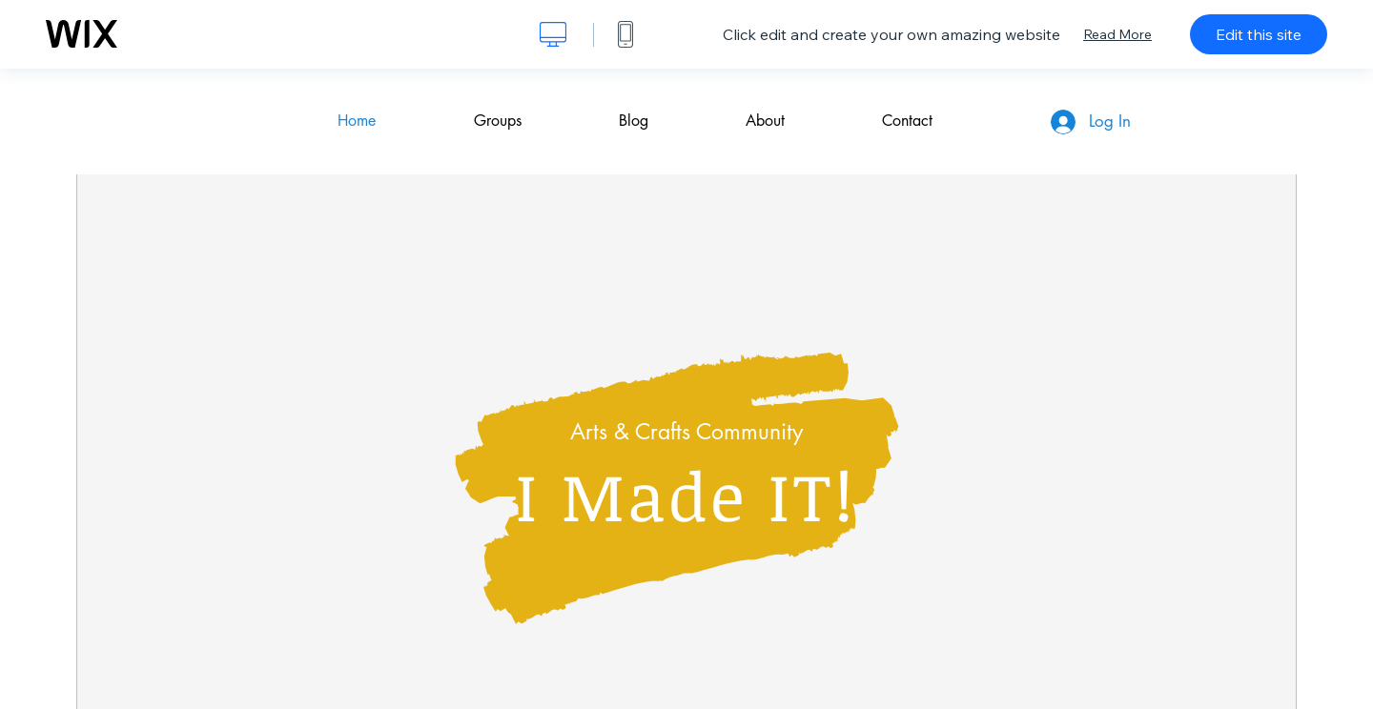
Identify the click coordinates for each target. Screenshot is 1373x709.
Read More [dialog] (1117, 34)
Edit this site (1258, 34)
